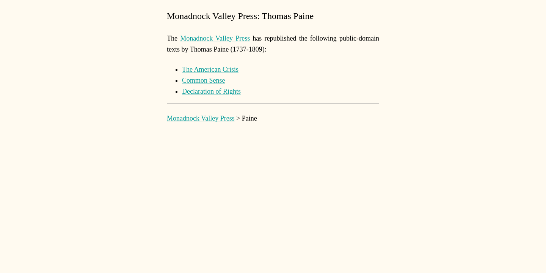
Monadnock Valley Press (215, 38)
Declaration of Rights (211, 91)
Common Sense (203, 80)
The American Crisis (210, 69)
